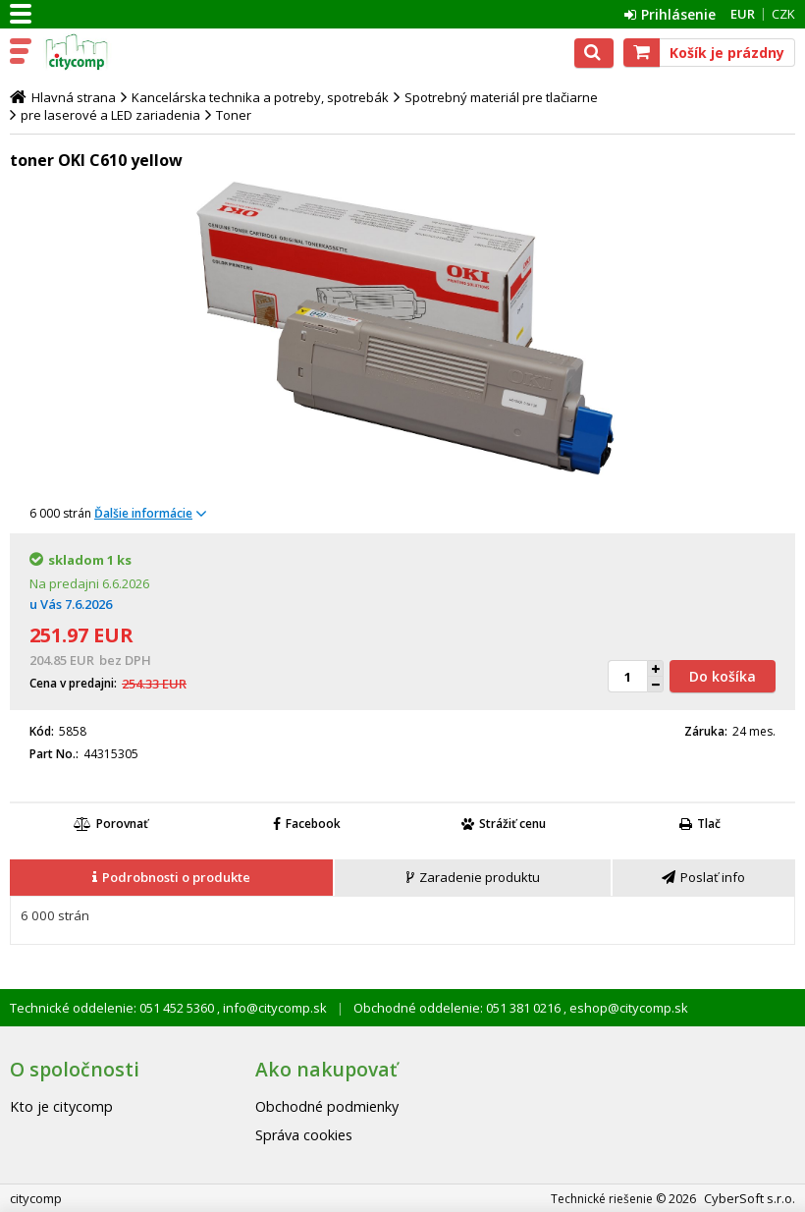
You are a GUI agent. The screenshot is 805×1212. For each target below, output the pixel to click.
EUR (742, 14)
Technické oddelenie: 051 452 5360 (113, 1008)
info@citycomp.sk (273, 1008)
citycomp (100, 52)
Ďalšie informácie (143, 513)
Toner (233, 115)
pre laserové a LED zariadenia (110, 115)
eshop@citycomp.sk (627, 1008)
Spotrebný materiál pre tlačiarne (501, 97)
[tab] (172, 878)
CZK (783, 14)
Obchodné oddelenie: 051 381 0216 (458, 1008)
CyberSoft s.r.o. (749, 1198)
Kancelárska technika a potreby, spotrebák (260, 97)
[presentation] (171, 877)
